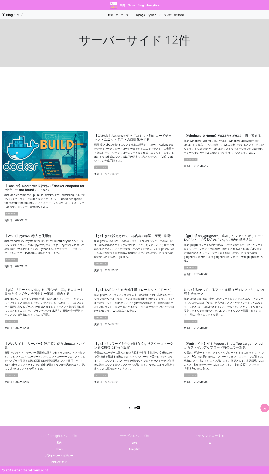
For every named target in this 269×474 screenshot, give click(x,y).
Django (140, 14)
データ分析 (165, 14)
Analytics (152, 5)
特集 (110, 14)
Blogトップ (12, 15)
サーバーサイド (125, 14)
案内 (122, 5)
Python (152, 14)
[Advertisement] (134, 99)
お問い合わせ (59, 459)
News (131, 5)
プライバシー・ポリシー (59, 452)
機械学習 (179, 14)
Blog (141, 5)
